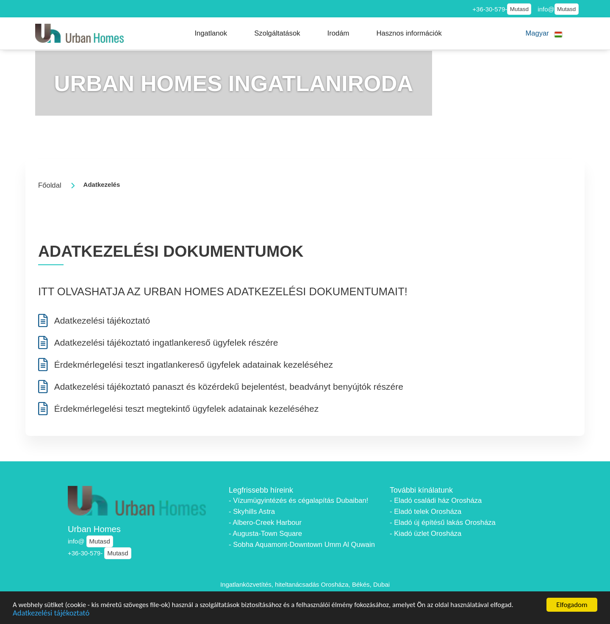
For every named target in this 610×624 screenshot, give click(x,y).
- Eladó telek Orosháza (425, 512)
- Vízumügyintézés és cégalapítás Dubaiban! (298, 500)
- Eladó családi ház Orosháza (436, 500)
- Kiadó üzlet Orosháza (425, 534)
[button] (211, 33)
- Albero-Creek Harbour (265, 523)
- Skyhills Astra (252, 512)
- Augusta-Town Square (265, 534)
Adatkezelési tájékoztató (52, 613)
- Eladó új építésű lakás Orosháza (443, 523)
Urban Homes (94, 529)
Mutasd (519, 9)
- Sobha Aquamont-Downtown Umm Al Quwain (302, 545)
